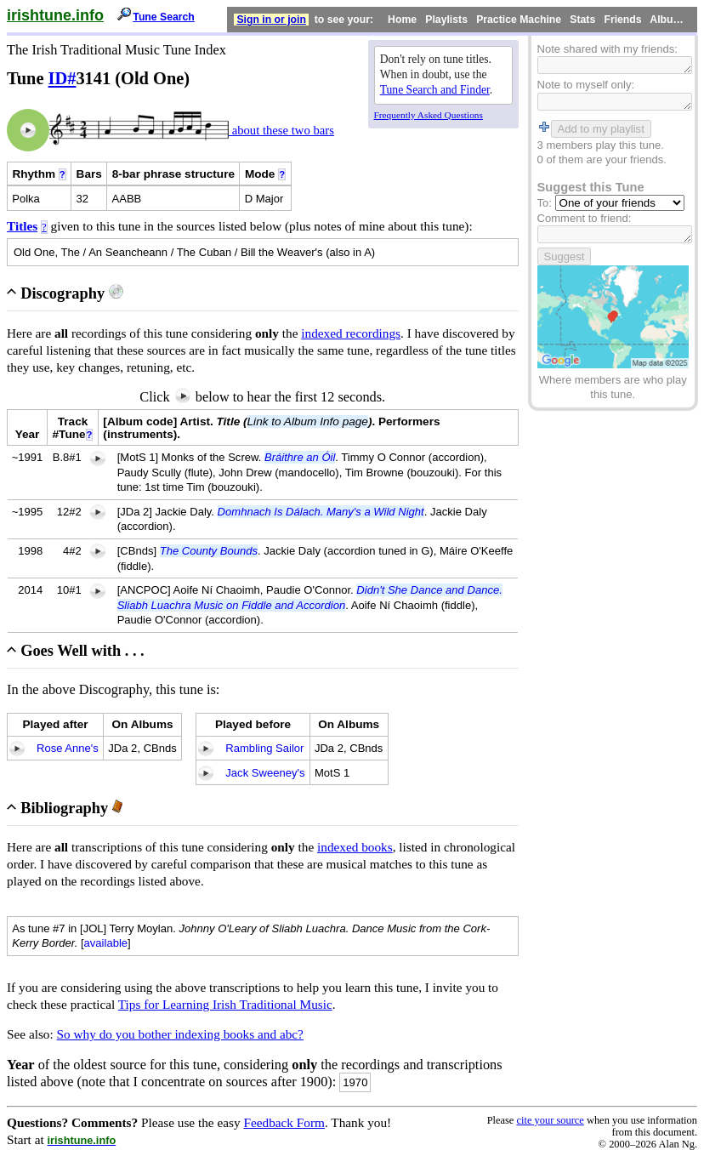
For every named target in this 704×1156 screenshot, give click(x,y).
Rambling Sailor (264, 748)
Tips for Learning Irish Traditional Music (225, 1004)
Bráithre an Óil (299, 457)
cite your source (549, 1120)
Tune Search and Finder (435, 89)
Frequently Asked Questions (428, 115)
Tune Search (164, 17)
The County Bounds (209, 550)
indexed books (355, 847)
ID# (62, 78)
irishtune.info (55, 15)
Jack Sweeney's (264, 772)
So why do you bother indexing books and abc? (180, 1034)
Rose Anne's (68, 748)
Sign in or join (271, 20)
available (106, 943)
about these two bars (281, 130)
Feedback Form (284, 1122)
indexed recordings (350, 333)
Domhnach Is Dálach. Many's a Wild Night (321, 511)
